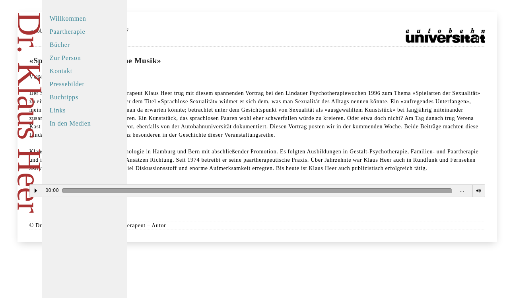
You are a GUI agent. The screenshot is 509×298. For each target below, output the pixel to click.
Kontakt (77, 71)
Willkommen (84, 18)
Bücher (76, 44)
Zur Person (81, 57)
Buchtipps (80, 97)
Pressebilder (83, 84)
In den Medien (86, 123)
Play (173, 232)
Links (74, 110)
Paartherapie (83, 31)
